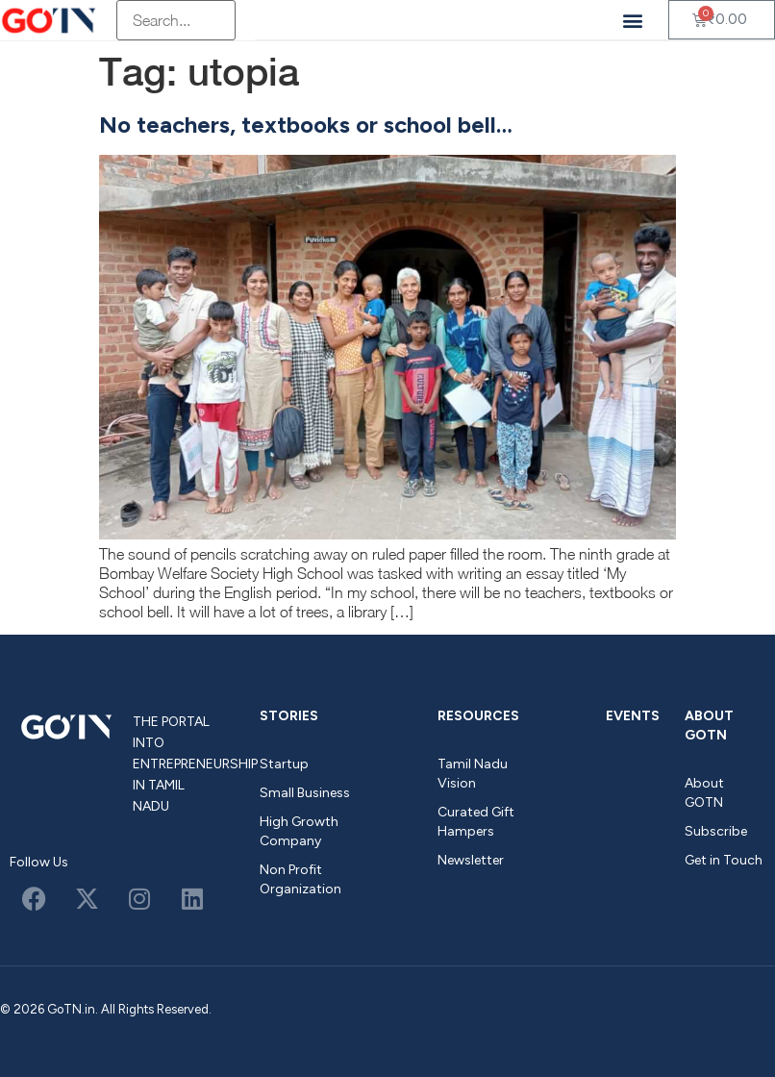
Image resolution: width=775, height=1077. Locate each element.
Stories (289, 716)
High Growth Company (299, 831)
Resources (478, 716)
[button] (633, 20)
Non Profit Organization (300, 879)
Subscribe (716, 831)
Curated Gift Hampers (476, 821)
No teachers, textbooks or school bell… (305, 124)
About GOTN (709, 725)
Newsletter (471, 860)
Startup (284, 764)
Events (633, 716)
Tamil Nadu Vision (473, 773)
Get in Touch (723, 860)
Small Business (305, 793)
